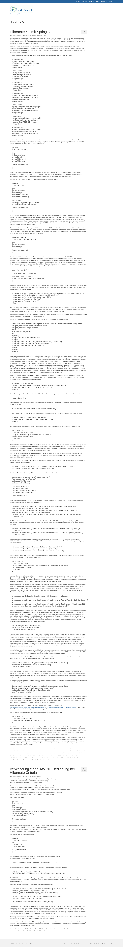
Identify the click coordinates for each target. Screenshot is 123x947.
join (64, 928)
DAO (38, 749)
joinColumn (68, 928)
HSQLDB (26, 753)
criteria (25, 749)
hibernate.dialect (43, 751)
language (45, 753)
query (38, 757)
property (22, 930)
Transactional (20, 759)
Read (41, 757)
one (14, 930)
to (44, 930)
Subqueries (41, 930)
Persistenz (34, 757)
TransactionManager (27, 759)
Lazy (49, 753)
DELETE (53, 749)
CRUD (28, 749)
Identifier (31, 753)
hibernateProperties (69, 751)
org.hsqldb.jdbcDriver (14, 757)
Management (82, 753)
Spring (82, 757)
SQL (12, 759)
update (42, 759)
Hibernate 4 (37, 751)
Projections (18, 930)
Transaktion (34, 759)
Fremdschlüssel (13, 751)
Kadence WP (29, 943)
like (67, 753)
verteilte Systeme (48, 759)
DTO (64, 749)
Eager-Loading (72, 749)
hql (23, 753)
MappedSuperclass (14, 755)
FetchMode (82, 749)
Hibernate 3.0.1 (31, 751)
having (47, 928)
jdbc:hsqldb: (40, 753)
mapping (20, 755)
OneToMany (41, 755)
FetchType (35, 928)
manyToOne (80, 928)
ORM (20, 757)
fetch (31, 928)
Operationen (46, 755)
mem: (23, 755)
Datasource (44, 749)
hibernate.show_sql (61, 751)
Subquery (15, 759)
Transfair (39, 759)
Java (38, 35)
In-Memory (36, 753)
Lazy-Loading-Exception (61, 753)
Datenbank (49, 749)
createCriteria (20, 749)
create (16, 749)
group (45, 928)
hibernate (26, 751)
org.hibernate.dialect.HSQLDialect (57, 755)
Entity (77, 749)
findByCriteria (40, 928)
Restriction (49, 757)
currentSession (33, 749)
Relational (44, 757)
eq (78, 749)
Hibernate (34, 35)
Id (28, 753)
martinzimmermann (17, 35)
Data (40, 749)
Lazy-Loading (53, 753)
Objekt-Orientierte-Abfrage (33, 755)
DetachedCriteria (21, 928)
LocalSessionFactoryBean (73, 753)
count (13, 928)
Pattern (30, 757)
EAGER (67, 749)
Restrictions (54, 757)
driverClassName (59, 749)
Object (26, 755)
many (77, 928)
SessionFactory (77, 757)
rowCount (34, 930)
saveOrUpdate (67, 757)
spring (40, 35)
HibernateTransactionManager (16, 753)
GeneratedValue (20, 751)
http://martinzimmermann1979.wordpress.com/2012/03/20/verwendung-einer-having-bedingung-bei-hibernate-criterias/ (43, 707)
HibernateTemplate (77, 751)
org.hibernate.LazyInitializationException (72, 755)
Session (72, 757)
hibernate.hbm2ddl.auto (52, 751)
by (11, 928)
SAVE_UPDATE (60, 757)
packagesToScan (24, 757)
